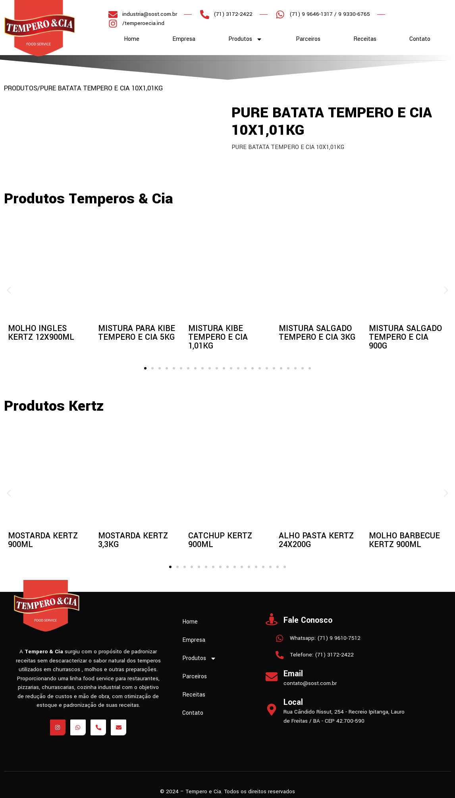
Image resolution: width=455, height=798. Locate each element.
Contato (419, 39)
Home (131, 39)
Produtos (245, 39)
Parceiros (308, 39)
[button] (9, 290)
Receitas (364, 39)
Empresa (183, 39)
